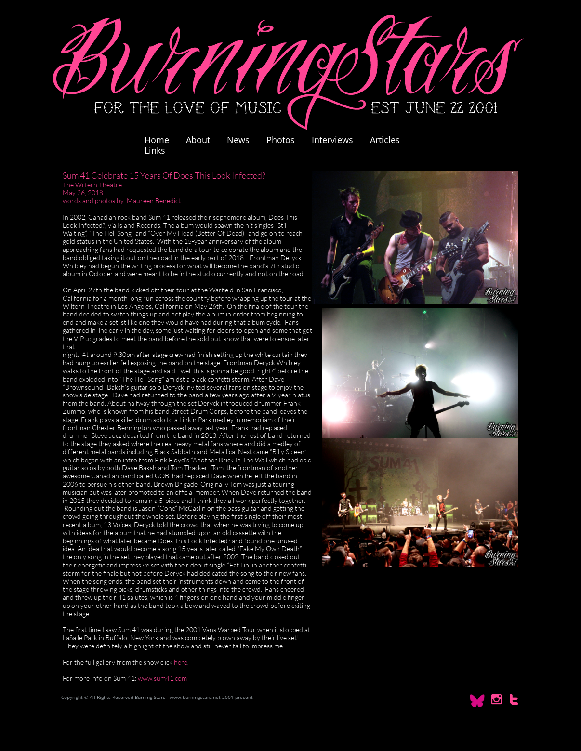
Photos (285, 139)
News (238, 139)
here (180, 662)
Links (155, 150)
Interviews (332, 139)
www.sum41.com (162, 678)
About (198, 139)
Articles (385, 139)
